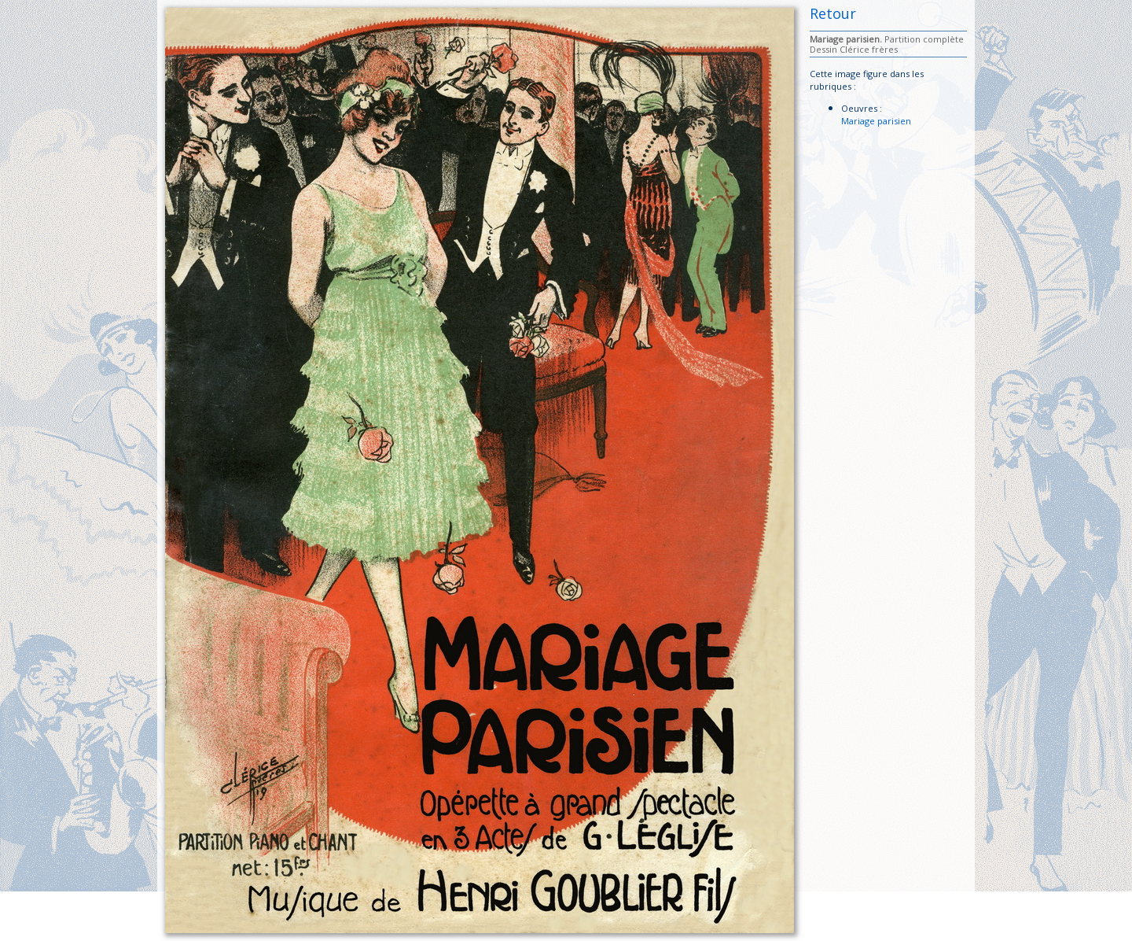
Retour (833, 13)
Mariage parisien (876, 121)
